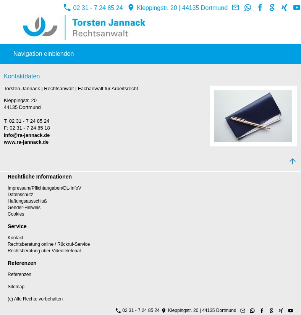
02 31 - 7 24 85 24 (93, 8)
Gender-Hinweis (24, 207)
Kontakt (15, 237)
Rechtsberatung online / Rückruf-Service (49, 244)
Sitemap (16, 286)
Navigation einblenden (43, 53)
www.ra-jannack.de (26, 142)
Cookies (16, 214)
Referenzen (19, 274)
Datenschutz (20, 194)
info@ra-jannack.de (27, 135)
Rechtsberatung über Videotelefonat (44, 250)
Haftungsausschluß (27, 201)
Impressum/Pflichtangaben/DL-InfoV (44, 188)
